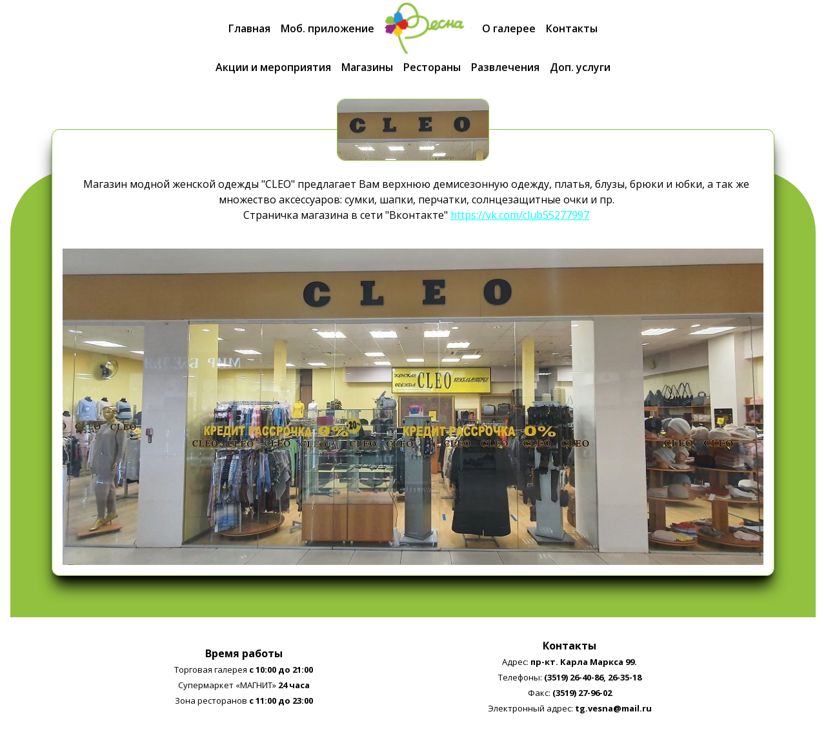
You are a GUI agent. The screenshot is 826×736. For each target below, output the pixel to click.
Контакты (572, 28)
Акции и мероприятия (273, 67)
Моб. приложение (327, 28)
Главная (249, 28)
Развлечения (505, 67)
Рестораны (432, 67)
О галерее (509, 28)
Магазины (367, 67)
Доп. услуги (580, 67)
